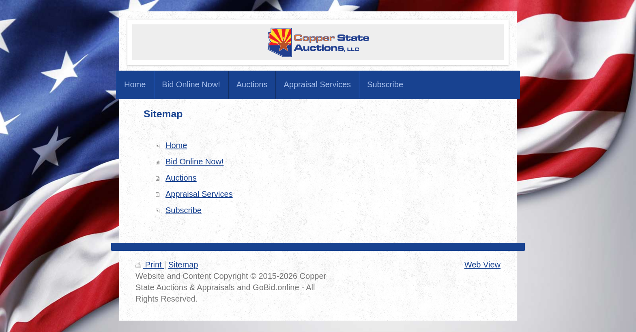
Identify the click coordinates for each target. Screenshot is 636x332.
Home (176, 145)
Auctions (181, 177)
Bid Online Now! (194, 161)
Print (149, 264)
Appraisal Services (199, 194)
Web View (482, 264)
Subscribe (183, 210)
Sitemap (183, 264)
